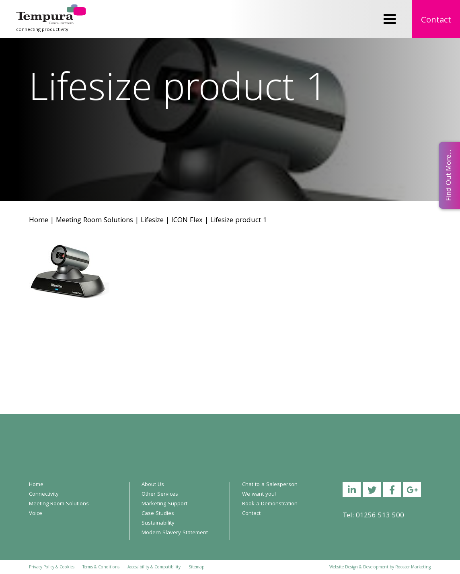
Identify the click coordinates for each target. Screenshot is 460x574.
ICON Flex (187, 221)
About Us (153, 484)
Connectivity (44, 494)
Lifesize (152, 221)
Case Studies (158, 513)
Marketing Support (164, 504)
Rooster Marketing (413, 567)
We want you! (259, 494)
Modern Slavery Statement (175, 533)
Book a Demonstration (270, 504)
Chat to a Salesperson (270, 484)
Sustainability (158, 523)
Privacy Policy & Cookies (51, 567)
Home (38, 221)
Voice (35, 513)
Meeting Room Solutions (94, 221)
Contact (436, 21)
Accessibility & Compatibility (154, 567)
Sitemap (196, 567)
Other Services (160, 494)
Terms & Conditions (100, 567)
